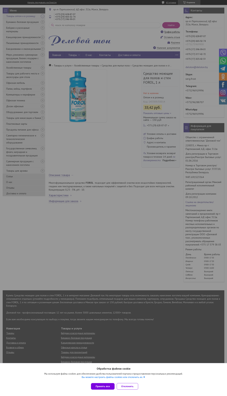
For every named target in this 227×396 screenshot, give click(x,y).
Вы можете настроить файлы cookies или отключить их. (112, 378)
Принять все (103, 386)
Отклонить (129, 386)
